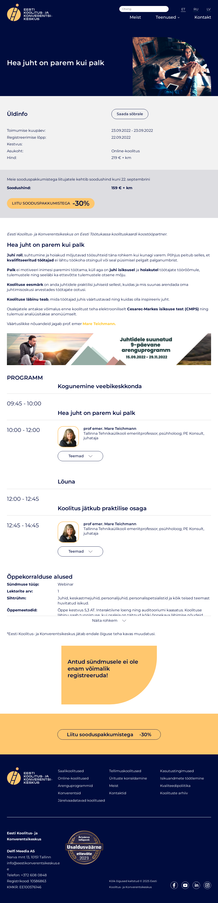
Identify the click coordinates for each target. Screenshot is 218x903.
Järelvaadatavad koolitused (81, 800)
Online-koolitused (73, 778)
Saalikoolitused (71, 771)
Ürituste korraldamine (128, 778)
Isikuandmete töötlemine (182, 778)
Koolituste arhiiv (174, 793)
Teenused (168, 17)
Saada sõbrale (130, 114)
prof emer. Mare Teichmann (110, 428)
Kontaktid (117, 793)
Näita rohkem (109, 620)
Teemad (81, 456)
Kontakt (202, 17)
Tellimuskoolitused (125, 771)
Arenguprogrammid (75, 785)
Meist (135, 17)
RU (196, 9)
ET (183, 9)
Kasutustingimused (177, 771)
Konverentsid (69, 793)
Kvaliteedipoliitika (175, 785)
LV (209, 9)
